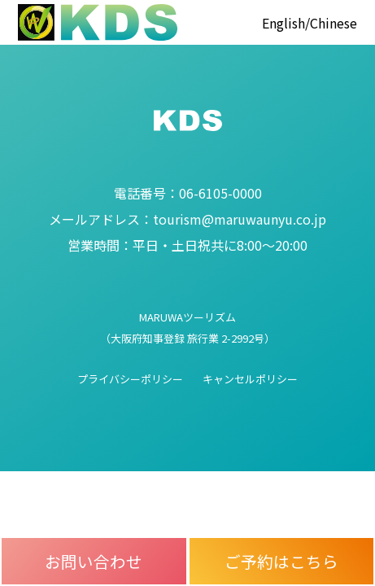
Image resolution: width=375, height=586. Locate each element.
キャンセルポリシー (250, 379)
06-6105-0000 (188, 193)
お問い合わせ (93, 561)
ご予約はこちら (281, 561)
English (283, 23)
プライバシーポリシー (130, 379)
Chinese (333, 23)
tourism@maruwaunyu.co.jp (187, 219)
